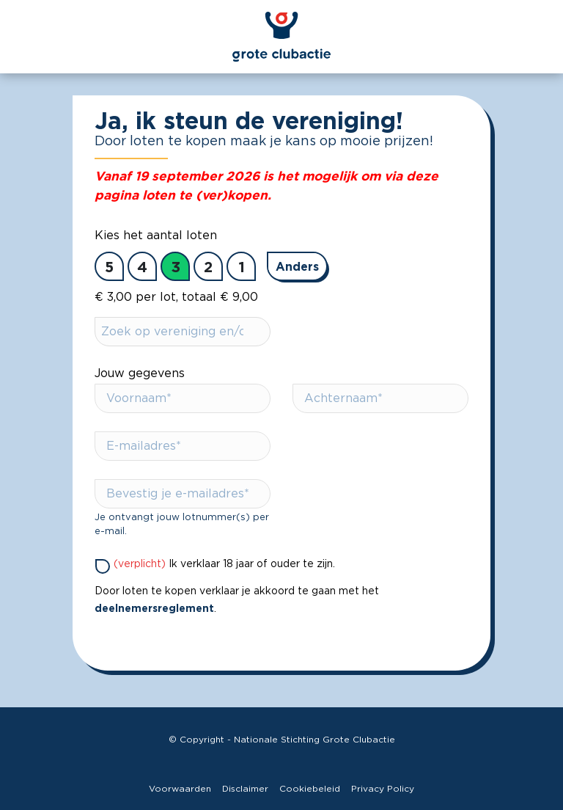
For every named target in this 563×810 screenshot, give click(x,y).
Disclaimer (245, 788)
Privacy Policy (382, 788)
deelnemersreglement (154, 607)
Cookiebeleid (309, 788)
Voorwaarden (180, 788)
